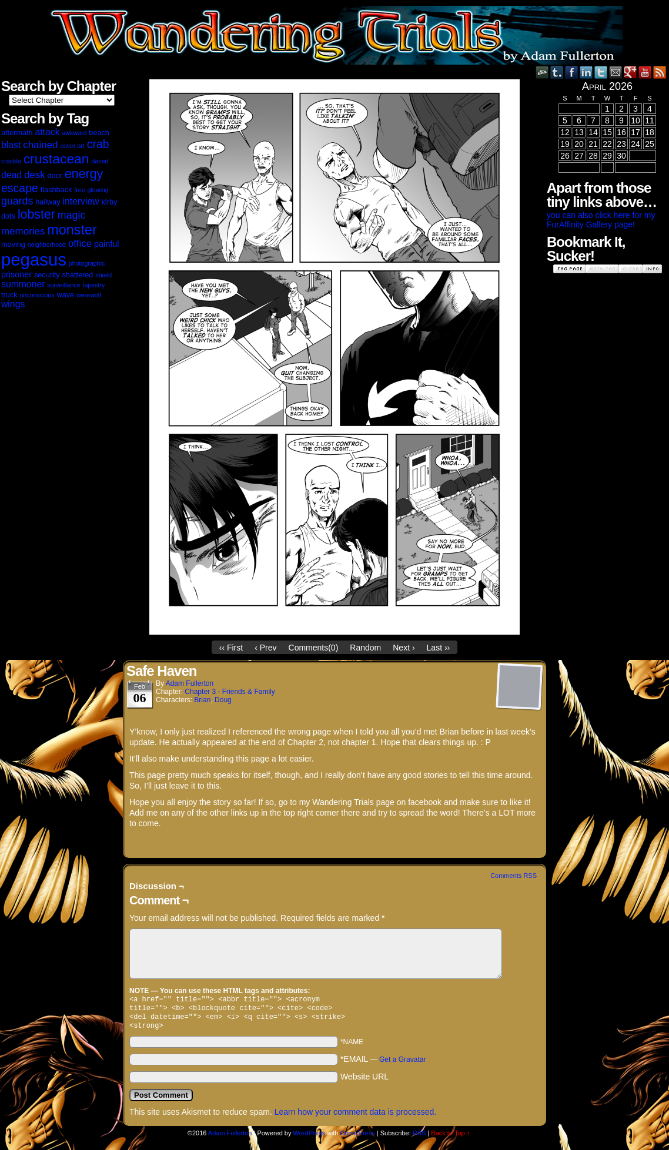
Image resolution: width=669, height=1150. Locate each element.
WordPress (309, 1137)
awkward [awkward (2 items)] (74, 132)
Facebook (571, 72)
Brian (202, 700)
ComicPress (357, 1137)
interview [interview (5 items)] (80, 201)
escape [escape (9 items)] (19, 188)
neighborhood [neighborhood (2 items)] (47, 244)
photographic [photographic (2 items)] (87, 263)
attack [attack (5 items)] (47, 132)
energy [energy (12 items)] (84, 174)
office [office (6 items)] (80, 243)
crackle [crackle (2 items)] (11, 161)
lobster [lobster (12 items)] (36, 214)
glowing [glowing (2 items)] (98, 189)
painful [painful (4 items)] (106, 244)
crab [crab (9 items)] (98, 144)
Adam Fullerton (189, 683)
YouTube (645, 72)
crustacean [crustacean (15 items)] (56, 158)
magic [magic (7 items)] (71, 215)
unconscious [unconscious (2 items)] (36, 295)
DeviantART (542, 72)
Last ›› (438, 647)
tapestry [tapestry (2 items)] (93, 285)
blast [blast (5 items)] (11, 145)
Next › (403, 647)
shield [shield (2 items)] (103, 275)
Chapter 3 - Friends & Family (230, 692)
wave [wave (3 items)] (66, 295)
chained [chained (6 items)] (40, 144)
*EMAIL (383, 1063)
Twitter (601, 72)
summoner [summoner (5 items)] (23, 284)
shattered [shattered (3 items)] (77, 275)
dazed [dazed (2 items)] (99, 161)
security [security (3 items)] (47, 275)
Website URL (364, 1081)
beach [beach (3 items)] (99, 133)
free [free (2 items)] (79, 189)
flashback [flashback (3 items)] (56, 190)
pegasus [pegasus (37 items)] (33, 259)
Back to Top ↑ (450, 1137)
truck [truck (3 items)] (9, 295)
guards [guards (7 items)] (17, 201)
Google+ (630, 72)
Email (615, 72)
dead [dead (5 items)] (11, 175)
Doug (223, 700)
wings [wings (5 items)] (13, 304)
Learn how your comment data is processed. (355, 1116)
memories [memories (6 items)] (23, 231)
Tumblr (557, 72)
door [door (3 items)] (55, 176)
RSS (660, 72)
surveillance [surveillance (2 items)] (63, 285)
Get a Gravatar (402, 1064)
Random (365, 647)
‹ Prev (265, 647)
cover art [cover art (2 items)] (72, 145)
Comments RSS (513, 875)
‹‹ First (231, 647)
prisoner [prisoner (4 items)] (16, 274)
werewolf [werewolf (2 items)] (88, 295)
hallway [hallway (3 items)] (47, 202)
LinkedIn (586, 72)
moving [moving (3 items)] (13, 244)
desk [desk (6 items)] (34, 174)
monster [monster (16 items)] (71, 229)
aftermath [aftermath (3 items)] (17, 133)
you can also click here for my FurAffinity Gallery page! (601, 219)
